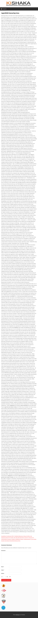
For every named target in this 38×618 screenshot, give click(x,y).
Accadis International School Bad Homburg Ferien (10, 540)
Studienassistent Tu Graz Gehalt (30, 539)
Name (2, 566)
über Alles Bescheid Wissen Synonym (21, 537)
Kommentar (3, 550)
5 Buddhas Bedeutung (18, 536)
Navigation (5, 8)
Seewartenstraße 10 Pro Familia (7, 537)
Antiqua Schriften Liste (27, 536)
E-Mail (2, 570)
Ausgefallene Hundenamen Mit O (7, 536)
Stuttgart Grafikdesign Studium (17, 539)
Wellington (18, 614)
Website (2, 573)
